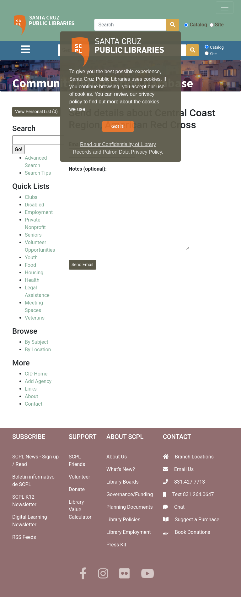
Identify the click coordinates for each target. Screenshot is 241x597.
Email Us (184, 469)
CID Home (36, 374)
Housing (34, 273)
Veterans (35, 318)
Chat (179, 507)
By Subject (36, 342)
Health (32, 280)
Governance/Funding (129, 494)
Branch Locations (194, 457)
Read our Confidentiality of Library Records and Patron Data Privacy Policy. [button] (118, 148)
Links (31, 389)
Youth (31, 257)
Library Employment (128, 532)
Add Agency (38, 381)
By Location (38, 350)
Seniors (33, 235)
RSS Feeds (24, 537)
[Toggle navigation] (224, 7)
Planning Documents (129, 507)
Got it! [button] (118, 126)
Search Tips (38, 173)
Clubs (31, 197)
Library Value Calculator (80, 509)
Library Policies (123, 520)
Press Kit (116, 545)
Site (217, 25)
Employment (39, 212)
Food (30, 265)
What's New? (120, 469)
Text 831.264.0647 (193, 494)
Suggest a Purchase (197, 520)
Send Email (83, 264)
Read (21, 464)
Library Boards (122, 482)
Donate (77, 489)
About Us (116, 457)
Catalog (195, 25)
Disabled (34, 205)
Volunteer (79, 477)
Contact (33, 404)
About (31, 396)
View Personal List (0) (36, 111)
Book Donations (192, 532)
